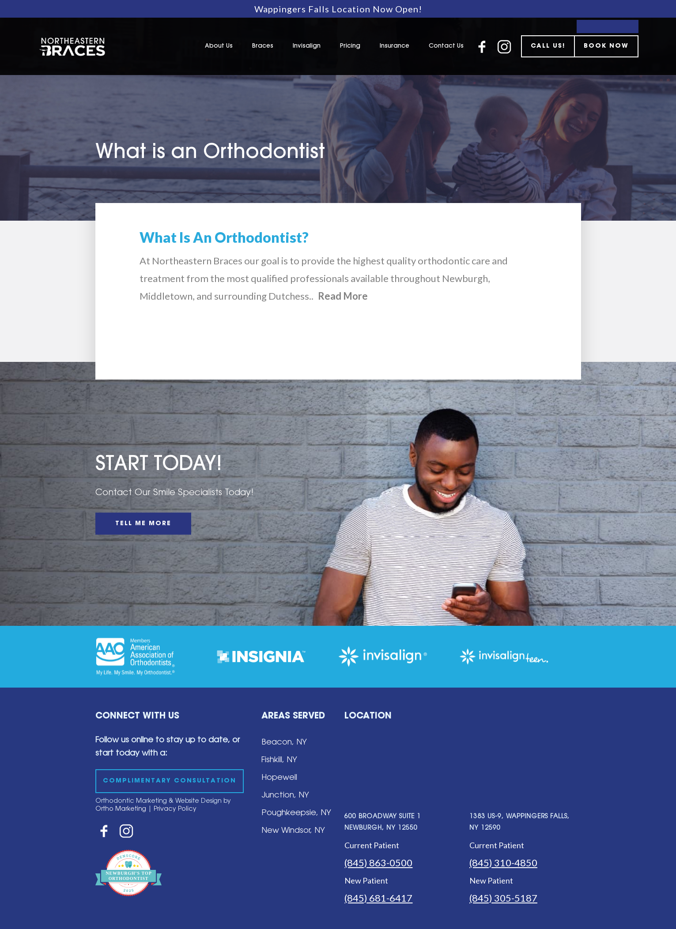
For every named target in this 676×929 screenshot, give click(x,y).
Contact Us (446, 46)
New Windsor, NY (293, 831)
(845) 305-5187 (503, 898)
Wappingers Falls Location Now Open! (338, 9)
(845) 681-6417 (378, 898)
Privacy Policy (175, 809)
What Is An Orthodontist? (224, 237)
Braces (262, 46)
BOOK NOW (606, 46)
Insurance (394, 46)
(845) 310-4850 (503, 863)
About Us (219, 46)
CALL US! (548, 46)
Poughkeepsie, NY (296, 813)
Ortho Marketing (120, 809)
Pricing (350, 46)
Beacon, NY (284, 743)
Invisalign (307, 46)
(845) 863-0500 (378, 863)
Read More (343, 296)
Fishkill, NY (279, 760)
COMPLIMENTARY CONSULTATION (169, 781)
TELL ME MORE (143, 524)
